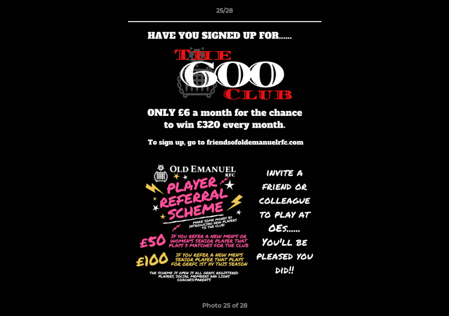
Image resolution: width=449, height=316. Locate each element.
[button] (433, 13)
